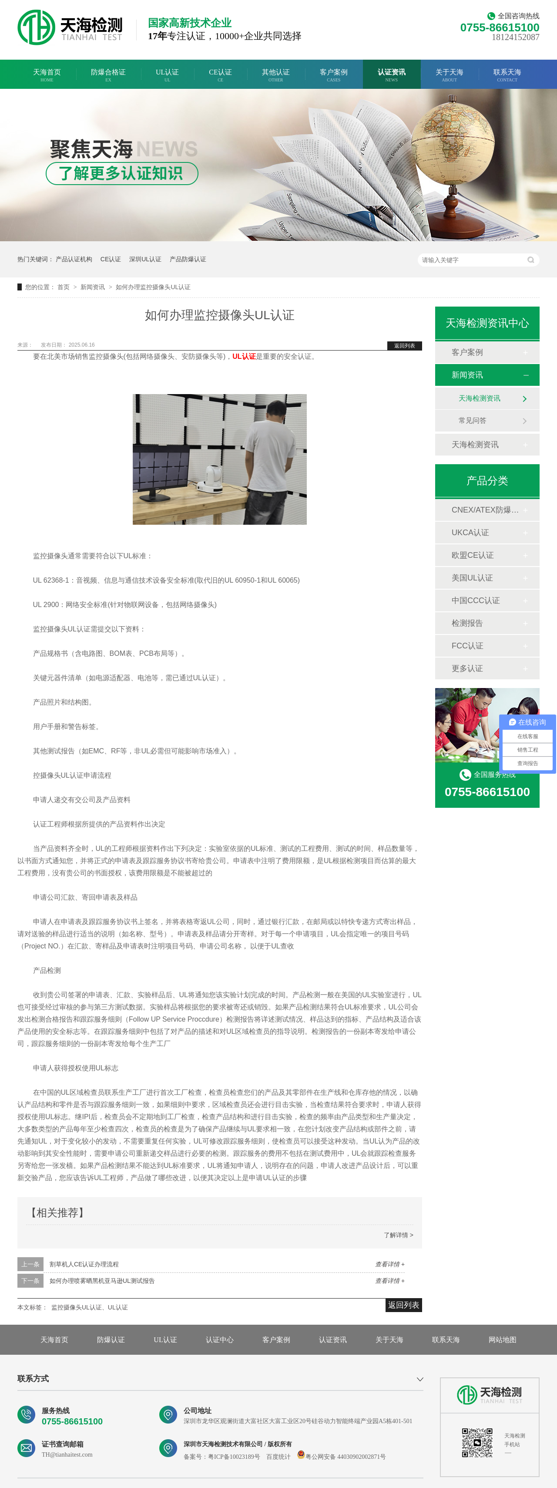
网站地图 (503, 1339)
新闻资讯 (94, 286)
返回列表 (404, 346)
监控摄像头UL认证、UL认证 (89, 1307)
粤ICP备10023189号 (234, 1457)
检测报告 (467, 623)
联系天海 (507, 75)
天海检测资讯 (479, 398)
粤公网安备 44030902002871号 (341, 1457)
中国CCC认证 (476, 600)
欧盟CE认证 (473, 555)
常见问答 (473, 420)
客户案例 (334, 75)
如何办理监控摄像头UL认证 (153, 286)
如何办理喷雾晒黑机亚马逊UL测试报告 (102, 1280)
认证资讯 (392, 75)
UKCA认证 (470, 532)
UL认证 (167, 75)
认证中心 (220, 1339)
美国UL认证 (472, 578)
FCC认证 (467, 645)
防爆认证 (111, 1339)
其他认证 (276, 75)
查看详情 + (390, 1264)
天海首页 (47, 75)
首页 (64, 286)
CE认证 (220, 75)
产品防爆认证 (188, 259)
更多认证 (467, 668)
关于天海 (449, 75)
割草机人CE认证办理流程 (84, 1264)
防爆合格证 (108, 75)
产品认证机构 (74, 259)
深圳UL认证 (145, 259)
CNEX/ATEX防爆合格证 (487, 510)
